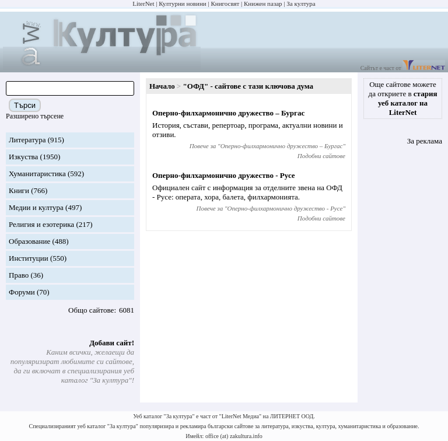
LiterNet (143, 3)
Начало (162, 86)
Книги (19, 190)
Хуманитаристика (37, 173)
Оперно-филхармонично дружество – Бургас (228, 112)
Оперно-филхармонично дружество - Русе (223, 175)
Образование (29, 241)
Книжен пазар (263, 3)
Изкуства (23, 156)
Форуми (22, 292)
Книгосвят (225, 3)
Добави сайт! (111, 342)
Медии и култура (36, 207)
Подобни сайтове (321, 155)
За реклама (424, 140)
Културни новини (182, 3)
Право (19, 275)
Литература (27, 139)
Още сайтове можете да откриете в (403, 98)
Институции (28, 258)
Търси (25, 105)
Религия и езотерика (41, 224)
